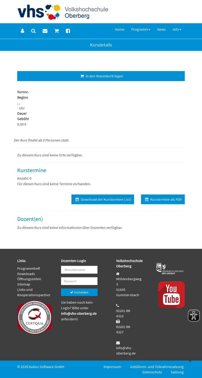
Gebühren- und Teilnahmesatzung (157, 366)
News (161, 29)
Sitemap (23, 284)
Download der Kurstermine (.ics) (102, 199)
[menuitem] (22, 31)
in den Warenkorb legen (101, 76)
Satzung (177, 372)
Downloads (26, 273)
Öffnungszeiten (29, 278)
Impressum (112, 366)
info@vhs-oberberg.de (79, 313)
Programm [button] (140, 29)
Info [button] (177, 29)
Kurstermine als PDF (163, 199)
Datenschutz (152, 372)
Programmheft (28, 268)
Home (119, 29)
